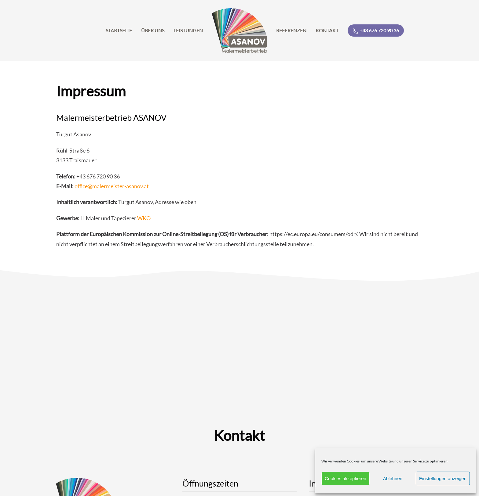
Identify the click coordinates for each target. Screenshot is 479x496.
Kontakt (327, 30)
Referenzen (291, 30)
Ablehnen (392, 478)
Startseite (119, 30)
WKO (144, 218)
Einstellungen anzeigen (442, 478)
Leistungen (188, 30)
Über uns (152, 30)
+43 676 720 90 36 (376, 30)
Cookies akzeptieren (345, 478)
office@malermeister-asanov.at (112, 186)
